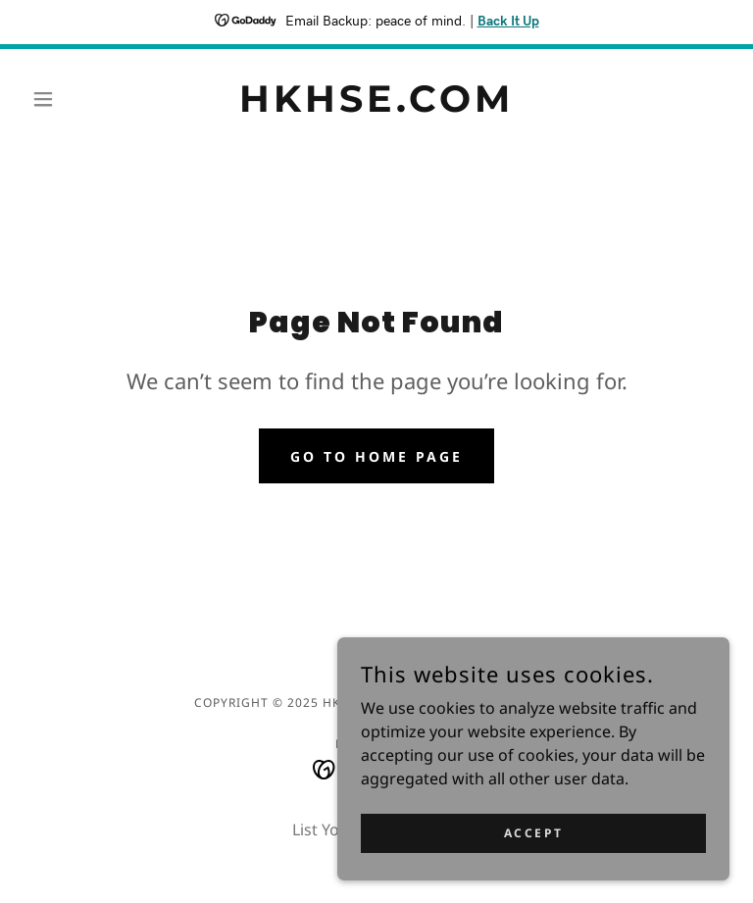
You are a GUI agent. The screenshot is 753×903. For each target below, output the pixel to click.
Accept (533, 833)
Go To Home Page (376, 456)
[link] (376, 106)
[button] (76, 99)
